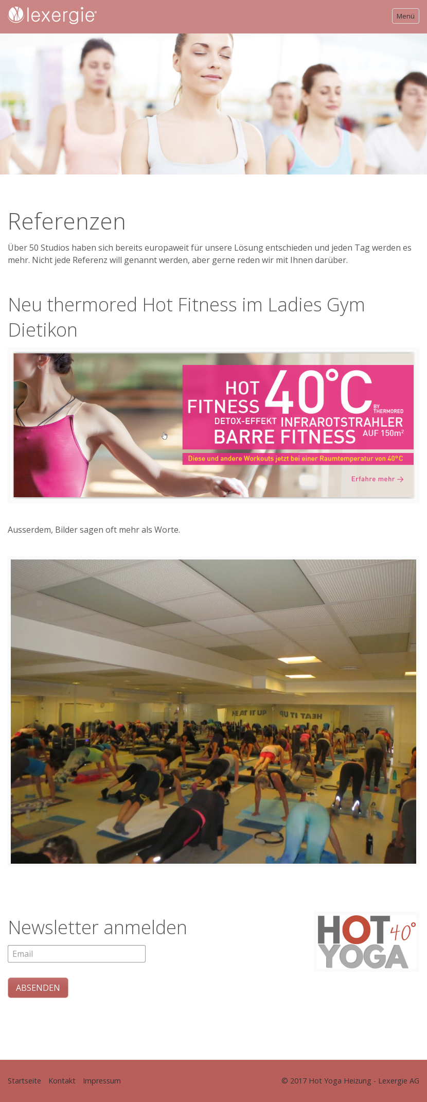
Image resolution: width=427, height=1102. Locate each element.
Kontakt (62, 1081)
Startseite (24, 1081)
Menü (406, 16)
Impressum (102, 1081)
